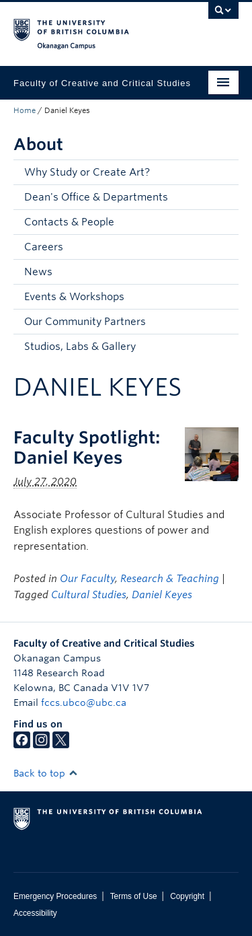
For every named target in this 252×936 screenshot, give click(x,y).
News (38, 272)
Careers (43, 247)
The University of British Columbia (92, 27)
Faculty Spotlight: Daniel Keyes (86, 447)
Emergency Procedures (55, 896)
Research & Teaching (169, 579)
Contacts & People (69, 222)
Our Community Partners (85, 322)
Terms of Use (133, 896)
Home (24, 110)
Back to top (45, 773)
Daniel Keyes (162, 595)
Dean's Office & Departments (96, 197)
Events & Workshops (74, 297)
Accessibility (35, 913)
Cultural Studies (88, 595)
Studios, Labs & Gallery (80, 346)
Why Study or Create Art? (87, 172)
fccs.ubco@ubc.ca (83, 702)
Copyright (187, 896)
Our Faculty (87, 579)
